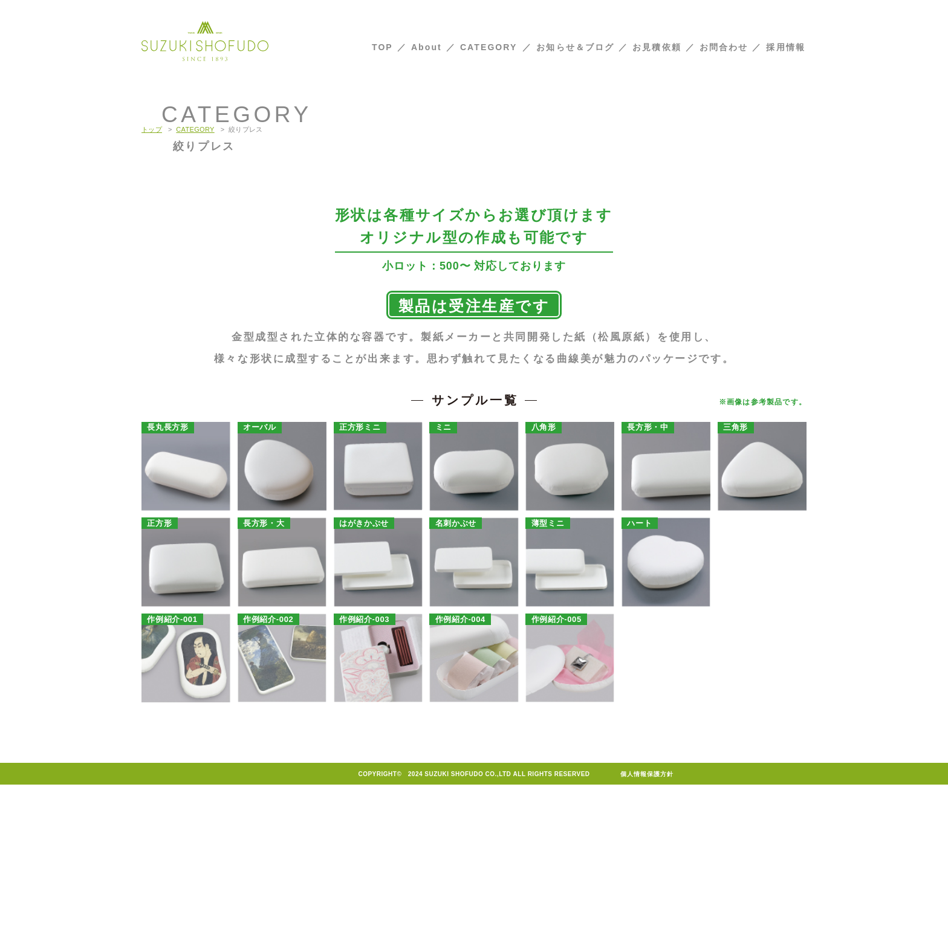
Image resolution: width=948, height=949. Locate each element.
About (426, 47)
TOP (382, 47)
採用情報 (785, 47)
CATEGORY (489, 47)
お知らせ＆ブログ (575, 47)
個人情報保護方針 (647, 938)
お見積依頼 (656, 47)
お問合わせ (724, 47)
